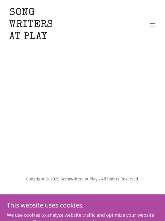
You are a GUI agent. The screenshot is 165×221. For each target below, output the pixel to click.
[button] (152, 25)
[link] (31, 37)
